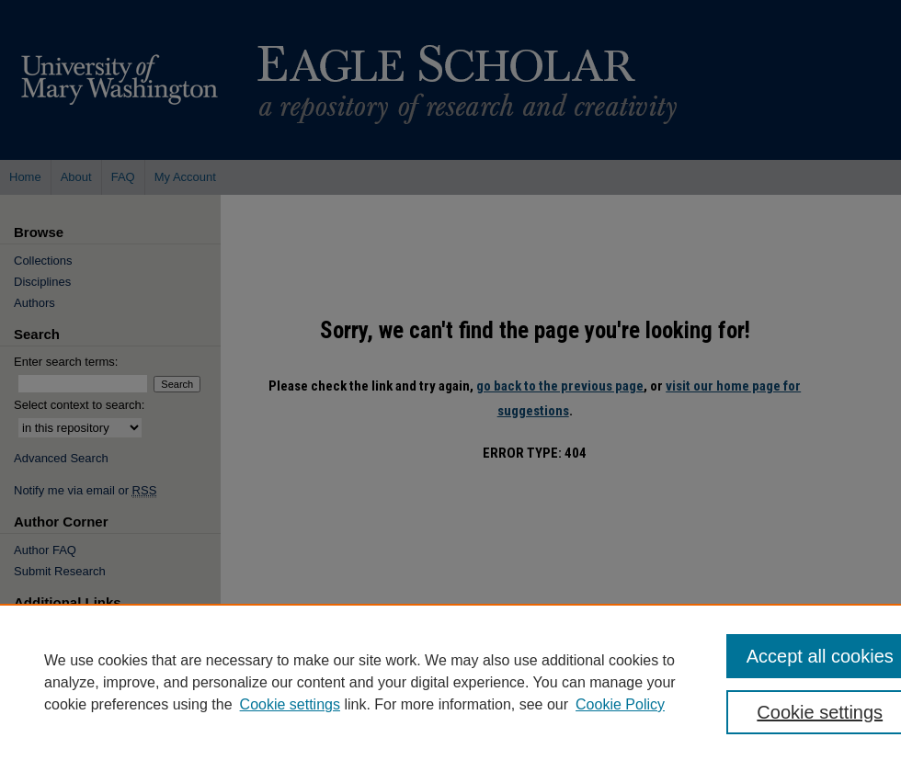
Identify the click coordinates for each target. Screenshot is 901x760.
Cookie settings (290, 704)
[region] (450, 682)
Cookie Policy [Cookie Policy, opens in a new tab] (620, 704)
